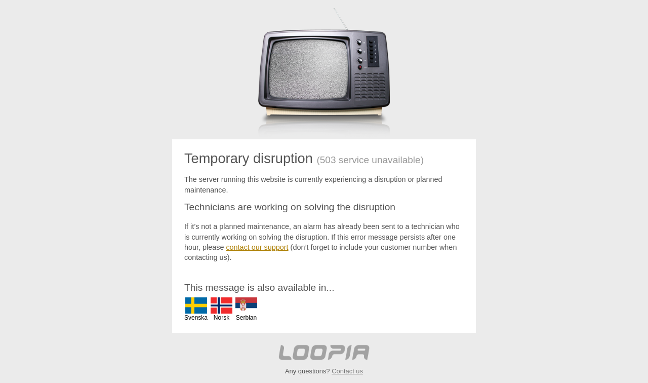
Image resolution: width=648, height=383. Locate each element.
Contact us (347, 371)
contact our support (257, 247)
